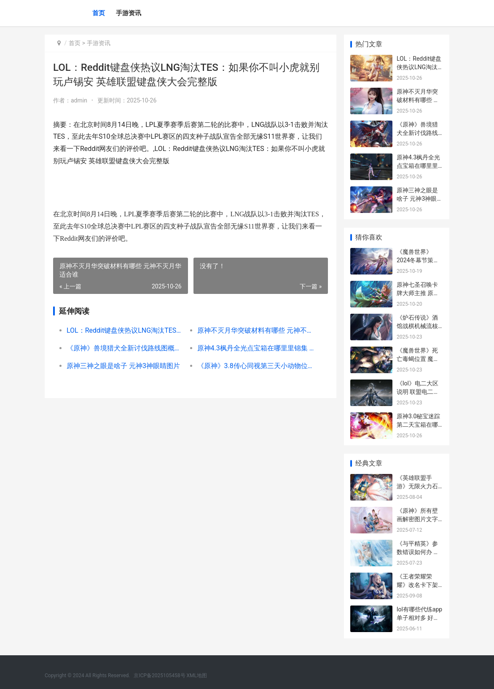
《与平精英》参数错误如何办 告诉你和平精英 (418, 551)
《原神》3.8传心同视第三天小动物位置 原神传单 (255, 366)
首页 (98, 13)
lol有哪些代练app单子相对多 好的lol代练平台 (419, 617)
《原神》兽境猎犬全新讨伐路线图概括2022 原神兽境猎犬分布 (125, 348)
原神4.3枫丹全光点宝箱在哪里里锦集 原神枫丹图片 (255, 348)
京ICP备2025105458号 (159, 675)
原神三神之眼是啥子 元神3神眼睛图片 (123, 366)
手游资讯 (128, 13)
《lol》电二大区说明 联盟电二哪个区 (418, 391)
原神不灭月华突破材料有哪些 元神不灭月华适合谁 (255, 330)
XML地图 (197, 675)
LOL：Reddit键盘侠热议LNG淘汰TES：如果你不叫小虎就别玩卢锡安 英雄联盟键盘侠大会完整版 (125, 330)
